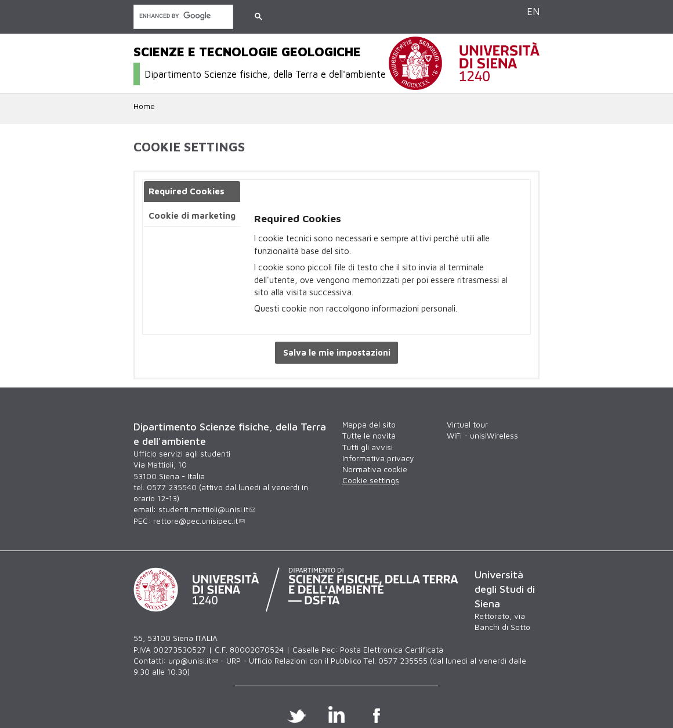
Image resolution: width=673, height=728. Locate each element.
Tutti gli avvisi (367, 447)
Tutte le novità (369, 435)
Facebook (377, 714)
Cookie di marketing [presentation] (192, 215)
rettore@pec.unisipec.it (199, 521)
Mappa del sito (369, 424)
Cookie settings (370, 480)
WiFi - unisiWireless (482, 435)
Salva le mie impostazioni (336, 352)
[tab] (192, 191)
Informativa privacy (378, 458)
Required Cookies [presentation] (187, 191)
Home (144, 106)
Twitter (297, 714)
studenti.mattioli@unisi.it (206, 509)
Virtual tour (467, 424)
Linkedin (337, 714)
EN (533, 11)
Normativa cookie (374, 469)
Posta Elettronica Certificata (391, 649)
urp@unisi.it (193, 660)
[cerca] (182, 15)
